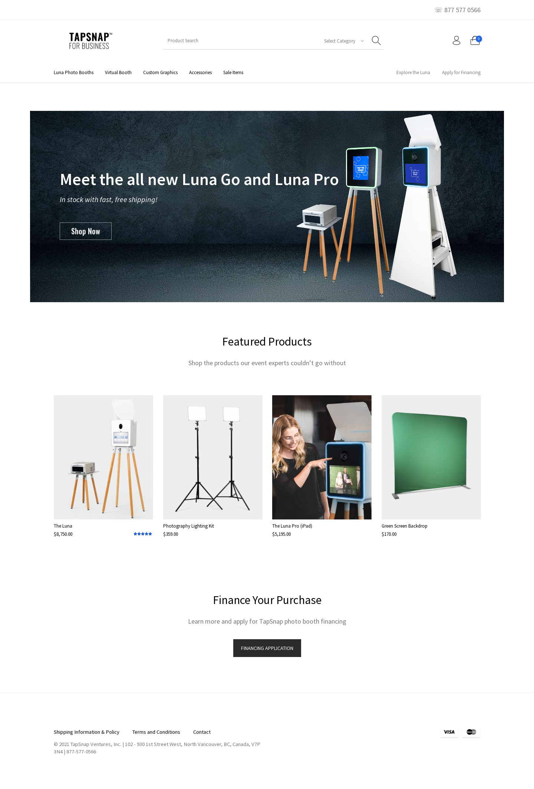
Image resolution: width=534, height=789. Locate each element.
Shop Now (85, 231)
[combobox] (341, 40)
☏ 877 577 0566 (457, 10)
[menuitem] (73, 72)
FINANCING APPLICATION (267, 648)
